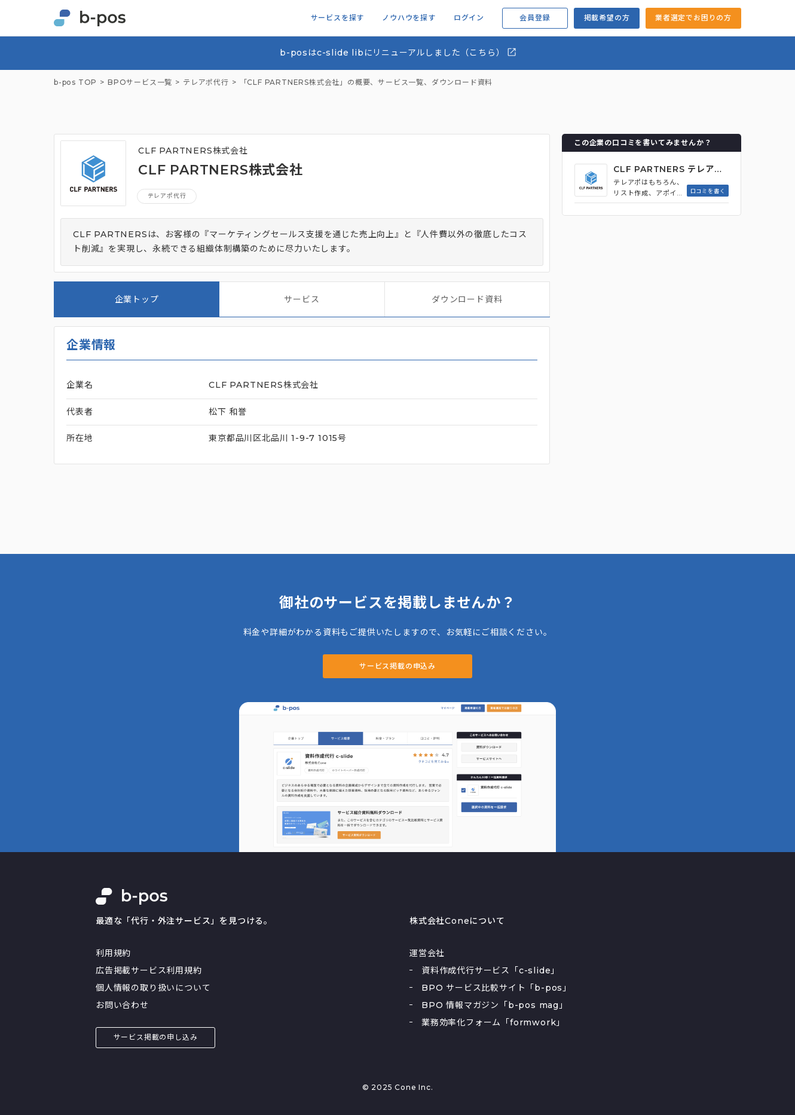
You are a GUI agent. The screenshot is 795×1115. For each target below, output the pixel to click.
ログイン (469, 18)
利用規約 (113, 953)
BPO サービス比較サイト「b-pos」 (496, 987)
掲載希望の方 (607, 17)
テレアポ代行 (167, 196)
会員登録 (534, 17)
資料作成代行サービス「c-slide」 (490, 970)
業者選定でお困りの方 (693, 17)
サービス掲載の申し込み (156, 1037)
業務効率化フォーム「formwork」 (493, 1022)
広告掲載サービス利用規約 (149, 970)
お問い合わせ (122, 1005)
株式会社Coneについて (457, 920)
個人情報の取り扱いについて (153, 987)
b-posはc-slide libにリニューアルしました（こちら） (398, 52)
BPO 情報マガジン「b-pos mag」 (494, 1005)
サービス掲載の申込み (397, 665)
